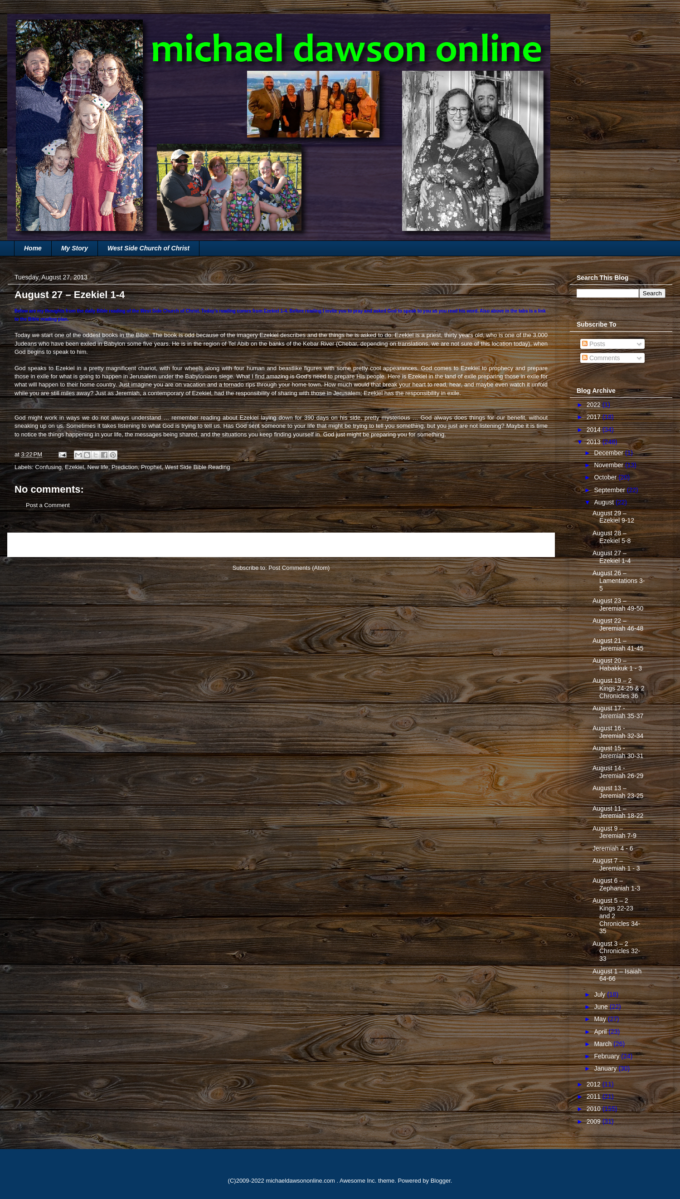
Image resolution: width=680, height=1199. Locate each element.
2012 (594, 1084)
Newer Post (33, 544)
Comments (601, 358)
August (604, 502)
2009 (594, 1121)
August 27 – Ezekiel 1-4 (612, 556)
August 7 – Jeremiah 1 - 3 (616, 864)
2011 (594, 1096)
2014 (594, 429)
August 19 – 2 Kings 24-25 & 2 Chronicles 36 (619, 688)
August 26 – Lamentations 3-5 (619, 580)
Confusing (48, 467)
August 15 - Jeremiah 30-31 (618, 751)
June (601, 1006)
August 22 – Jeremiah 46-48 (618, 624)
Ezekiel (74, 467)
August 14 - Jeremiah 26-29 (618, 771)
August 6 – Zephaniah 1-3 (616, 884)
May (600, 1019)
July (600, 994)
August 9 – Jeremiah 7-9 (614, 832)
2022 (594, 404)
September (610, 490)
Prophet (151, 467)
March (603, 1043)
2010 (594, 1108)
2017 (594, 417)
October (606, 477)
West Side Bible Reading (197, 467)
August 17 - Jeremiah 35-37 (618, 712)
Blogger (441, 1180)
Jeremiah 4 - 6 (613, 848)
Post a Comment (48, 505)
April (601, 1031)
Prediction (125, 467)
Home (33, 248)
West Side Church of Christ (148, 248)
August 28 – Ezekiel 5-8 (612, 536)
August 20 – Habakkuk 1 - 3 (617, 664)
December (609, 452)
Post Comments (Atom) (299, 567)
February (607, 1056)
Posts (593, 343)
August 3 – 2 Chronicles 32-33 (616, 951)
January (606, 1068)
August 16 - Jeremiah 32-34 (618, 731)
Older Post (531, 544)
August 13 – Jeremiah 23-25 (618, 791)
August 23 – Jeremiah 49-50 (618, 604)
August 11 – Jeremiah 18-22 (618, 812)
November (609, 465)
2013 (594, 441)
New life (97, 467)
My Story (74, 248)
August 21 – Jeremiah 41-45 (618, 644)
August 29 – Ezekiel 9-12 (613, 516)
